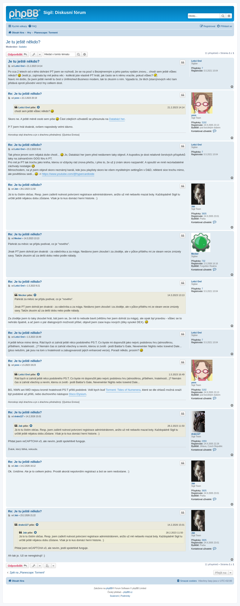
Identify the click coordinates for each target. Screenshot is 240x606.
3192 (204, 122)
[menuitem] (32, 26)
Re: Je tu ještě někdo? (25, 93)
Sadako (23, 46)
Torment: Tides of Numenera (123, 389)
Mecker (194, 254)
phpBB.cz (127, 592)
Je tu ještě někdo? (23, 42)
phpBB (109, 588)
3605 (204, 214)
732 (203, 261)
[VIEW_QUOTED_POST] (38, 107)
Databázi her (117, 119)
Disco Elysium (77, 394)
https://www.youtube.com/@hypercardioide (68, 173)
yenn (193, 115)
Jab (193, 206)
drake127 (195, 434)
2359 (204, 441)
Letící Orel (196, 61)
